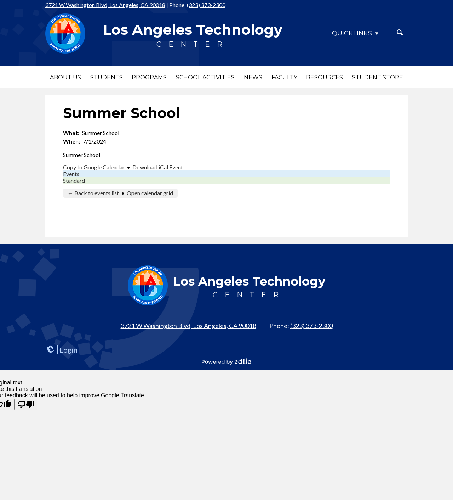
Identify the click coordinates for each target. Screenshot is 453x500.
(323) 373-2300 (206, 4)
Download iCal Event (157, 167)
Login (61, 349)
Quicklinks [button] (352, 33)
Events (71, 173)
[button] (65, 77)
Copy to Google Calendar (94, 167)
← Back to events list (93, 193)
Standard (74, 180)
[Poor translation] (26, 404)
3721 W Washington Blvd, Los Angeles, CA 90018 (105, 4)
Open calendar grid (150, 193)
